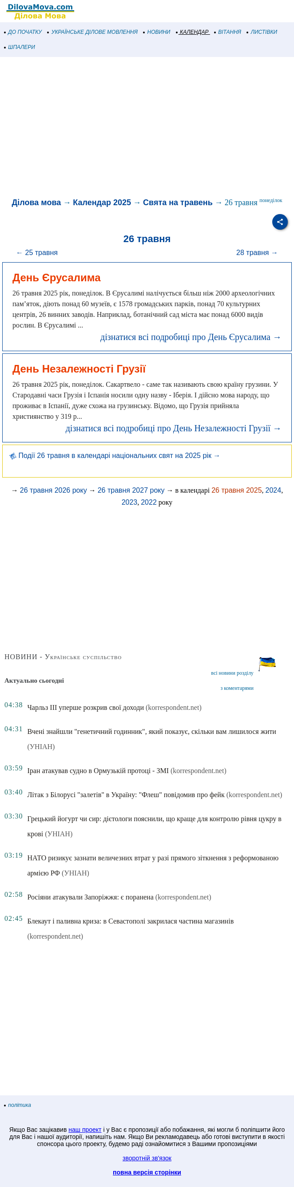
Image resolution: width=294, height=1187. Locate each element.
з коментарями (237, 688)
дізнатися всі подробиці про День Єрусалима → (191, 337)
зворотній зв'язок (147, 1158)
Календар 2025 (102, 202)
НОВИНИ (157, 32)
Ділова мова (36, 202)
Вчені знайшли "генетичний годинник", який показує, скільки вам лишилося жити (151, 731)
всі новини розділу (232, 673)
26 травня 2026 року (53, 490)
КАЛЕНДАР (192, 32)
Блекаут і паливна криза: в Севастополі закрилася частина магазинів (130, 921)
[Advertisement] (147, 128)
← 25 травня (37, 252)
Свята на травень (178, 202)
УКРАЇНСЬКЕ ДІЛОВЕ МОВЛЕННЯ (92, 32)
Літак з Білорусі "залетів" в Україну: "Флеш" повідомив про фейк (125, 794)
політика (17, 1105)
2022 (149, 502)
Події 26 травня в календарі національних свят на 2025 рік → (114, 455)
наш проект (84, 1129)
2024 (274, 490)
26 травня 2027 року (131, 490)
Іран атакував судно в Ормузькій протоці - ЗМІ (98, 770)
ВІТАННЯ (227, 32)
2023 (130, 502)
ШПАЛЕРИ (19, 47)
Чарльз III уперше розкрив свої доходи (85, 707)
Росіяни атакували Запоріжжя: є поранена (90, 897)
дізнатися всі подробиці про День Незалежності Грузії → (174, 428)
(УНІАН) (41, 746)
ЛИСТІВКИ (262, 32)
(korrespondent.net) (174, 707)
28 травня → (257, 252)
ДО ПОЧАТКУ (23, 32)
